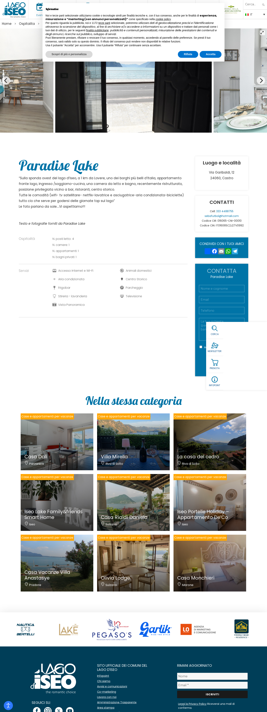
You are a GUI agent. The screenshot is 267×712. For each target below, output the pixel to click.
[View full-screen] (262, 32)
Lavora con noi (106, 697)
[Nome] (212, 676)
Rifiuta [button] (188, 54)
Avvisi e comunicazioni (112, 686)
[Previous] (6, 80)
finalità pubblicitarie (97, 30)
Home (7, 23)
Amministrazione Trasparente (117, 702)
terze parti (104, 22)
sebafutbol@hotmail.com (222, 216)
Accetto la (220, 347)
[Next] (261, 80)
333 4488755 (224, 211)
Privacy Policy (227, 347)
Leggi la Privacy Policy (192, 704)
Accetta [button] (210, 54)
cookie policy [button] (163, 19)
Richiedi (222, 363)
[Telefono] (221, 310)
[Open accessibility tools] (8, 705)
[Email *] (212, 685)
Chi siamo (103, 681)
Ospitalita (27, 23)
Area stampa (105, 708)
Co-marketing (106, 692)
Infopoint (103, 676)
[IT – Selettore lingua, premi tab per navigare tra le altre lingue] (255, 14)
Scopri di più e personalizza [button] (69, 54)
